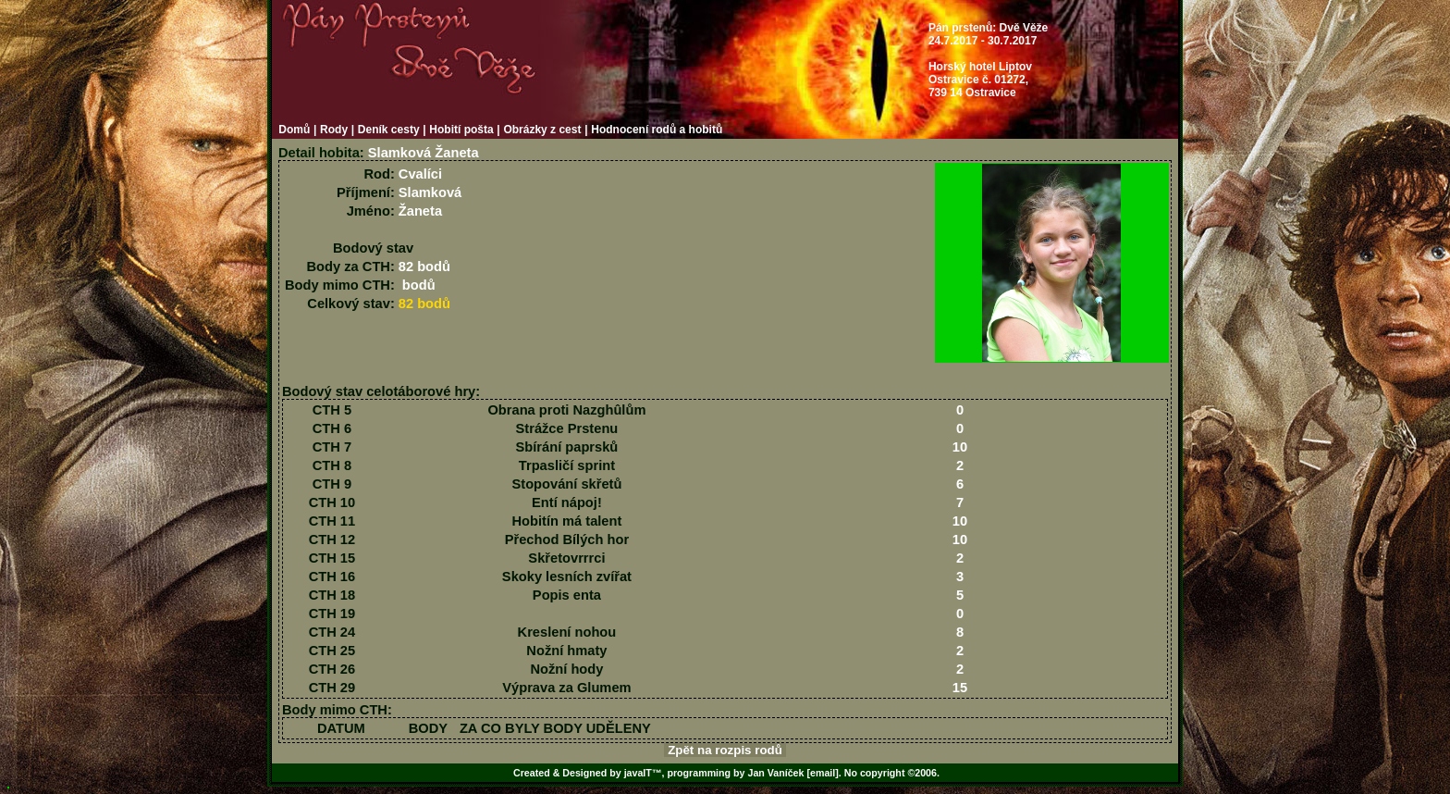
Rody (334, 129)
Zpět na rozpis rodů (724, 750)
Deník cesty (389, 129)
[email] (822, 772)
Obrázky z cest (542, 129)
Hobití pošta (461, 129)
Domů (294, 129)
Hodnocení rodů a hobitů (656, 129)
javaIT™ (643, 772)
